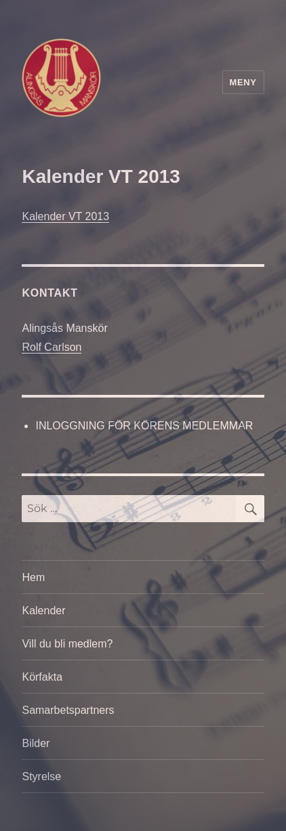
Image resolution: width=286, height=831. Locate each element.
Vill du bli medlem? (67, 643)
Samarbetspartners (68, 710)
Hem (33, 577)
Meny (243, 82)
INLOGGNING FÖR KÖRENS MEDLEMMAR (144, 425)
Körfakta (42, 677)
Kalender (43, 610)
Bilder (35, 743)
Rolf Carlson (51, 347)
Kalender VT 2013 (65, 216)
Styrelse (41, 776)
